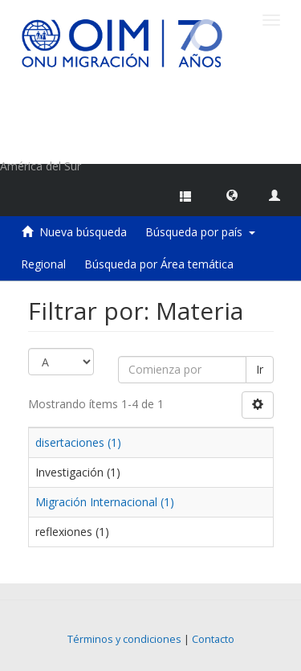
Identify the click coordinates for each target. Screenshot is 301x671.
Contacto (213, 639)
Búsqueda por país (200, 231)
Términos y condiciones (124, 639)
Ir (259, 369)
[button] (232, 194)
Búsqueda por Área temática (159, 264)
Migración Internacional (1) (104, 501)
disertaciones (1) (78, 442)
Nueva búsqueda (83, 231)
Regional (43, 264)
